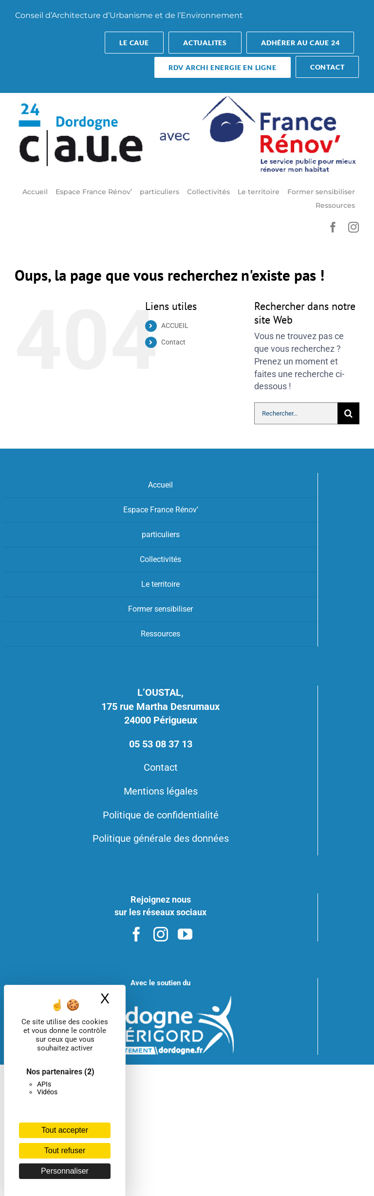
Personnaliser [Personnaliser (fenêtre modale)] (65, 1171)
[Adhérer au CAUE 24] (300, 43)
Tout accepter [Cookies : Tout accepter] (64, 1130)
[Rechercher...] (295, 413)
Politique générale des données (161, 838)
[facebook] (333, 227)
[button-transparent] (134, 43)
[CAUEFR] (187, 97)
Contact (173, 342)
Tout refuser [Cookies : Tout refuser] (64, 1150)
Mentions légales (161, 791)
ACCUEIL (174, 325)
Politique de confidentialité (161, 815)
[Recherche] (348, 413)
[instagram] (353, 227)
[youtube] (185, 934)
